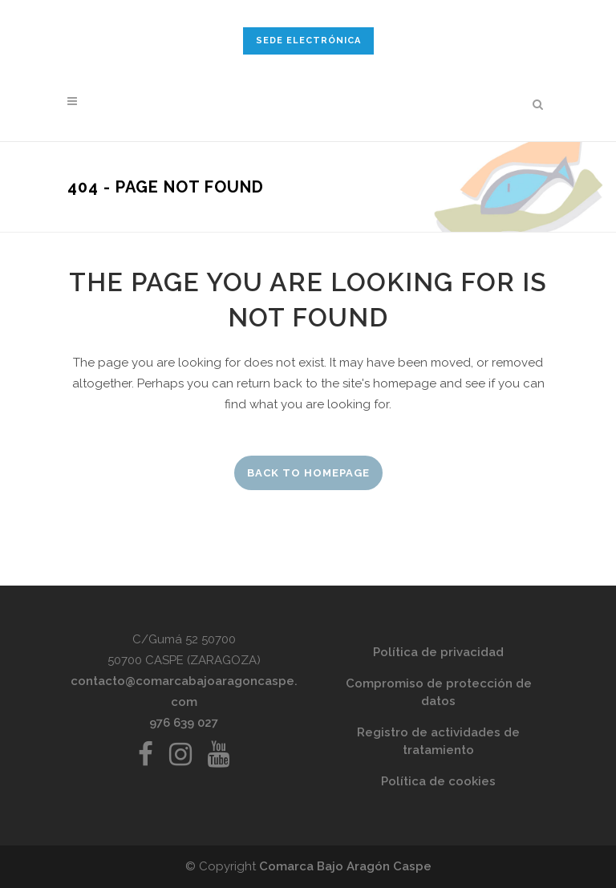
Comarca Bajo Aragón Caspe (345, 866)
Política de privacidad (438, 652)
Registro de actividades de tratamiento (438, 741)
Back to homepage (308, 473)
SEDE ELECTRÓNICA (308, 40)
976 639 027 (183, 723)
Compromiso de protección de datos (439, 692)
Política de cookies (438, 781)
